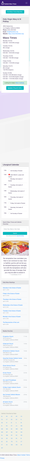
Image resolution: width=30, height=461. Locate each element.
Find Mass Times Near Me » (15, 12)
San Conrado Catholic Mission (11, 394)
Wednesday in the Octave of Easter (13, 305)
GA (2, 422)
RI (21, 438)
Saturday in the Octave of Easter (12, 288)
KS (7, 426)
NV (16, 432)
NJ (2, 435)
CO (2, 419)
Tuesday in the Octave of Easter (12, 311)
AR (16, 416)
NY (11, 435)
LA (16, 426)
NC (16, 435)
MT (7, 432)
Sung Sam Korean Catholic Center (12, 358)
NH (21, 432)
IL (16, 422)
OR (11, 438)
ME (21, 426)
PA (16, 438)
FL (21, 419)
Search (15, 233)
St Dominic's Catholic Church (11, 351)
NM (7, 435)
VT (2, 444)
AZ (11, 416)
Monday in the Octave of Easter (12, 316)
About (19, 455)
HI (6, 422)
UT (21, 441)
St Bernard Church (8, 343)
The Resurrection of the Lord (11, 322)
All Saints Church (8, 402)
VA (6, 444)
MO (2, 432)
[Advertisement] (15, 109)
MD (2, 429)
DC (16, 419)
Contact (23, 455)
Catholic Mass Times (8, 3)
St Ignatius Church (8, 336)
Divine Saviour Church (9, 365)
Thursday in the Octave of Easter (12, 299)
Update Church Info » (15, 88)
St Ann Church (7, 373)
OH (2, 438)
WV (16, 444)
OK (7, 438)
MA (7, 429)
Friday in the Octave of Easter (11, 293)
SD (7, 441)
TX (16, 441)
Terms (28, 455)
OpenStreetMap (20, 235)
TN (11, 441)
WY (2, 448)
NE (11, 432)
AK (7, 416)
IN (21, 422)
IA (1, 426)
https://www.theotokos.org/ (16, 33)
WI (21, 444)
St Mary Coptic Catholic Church (12, 387)
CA (21, 416)
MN (16, 429)
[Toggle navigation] (26, 3)
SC (2, 441)
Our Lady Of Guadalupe (9, 380)
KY (11, 426)
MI (11, 429)
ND (21, 435)
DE (11, 419)
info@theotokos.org (12, 32)
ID (11, 422)
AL (2, 416)
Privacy (2, 458)
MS (21, 429)
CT (7, 419)
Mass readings (20, 83)
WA (12, 444)
